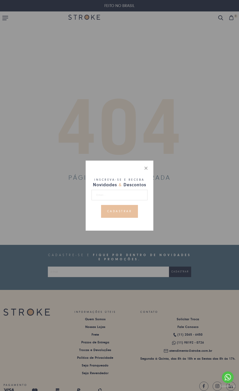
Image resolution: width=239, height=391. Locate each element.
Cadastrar (119, 211)
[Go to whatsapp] (228, 377)
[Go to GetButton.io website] (227, 386)
